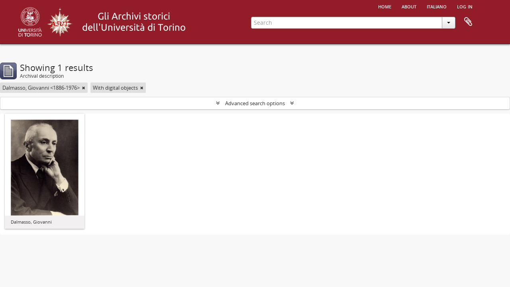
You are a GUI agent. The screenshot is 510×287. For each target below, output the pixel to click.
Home (384, 6)
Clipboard (468, 22)
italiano (437, 6)
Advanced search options (255, 103)
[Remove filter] (83, 88)
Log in (465, 6)
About (409, 6)
